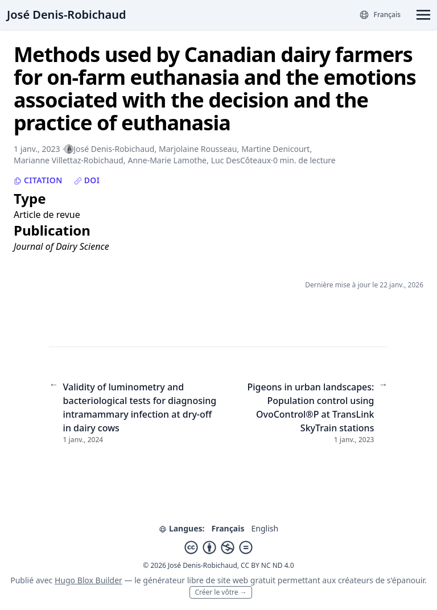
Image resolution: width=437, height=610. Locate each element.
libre (195, 580)
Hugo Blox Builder (88, 580)
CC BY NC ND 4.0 (267, 565)
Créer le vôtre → (220, 592)
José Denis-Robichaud (66, 14)
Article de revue (47, 214)
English (264, 528)
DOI (87, 180)
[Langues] (379, 15)
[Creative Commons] (218, 547)
